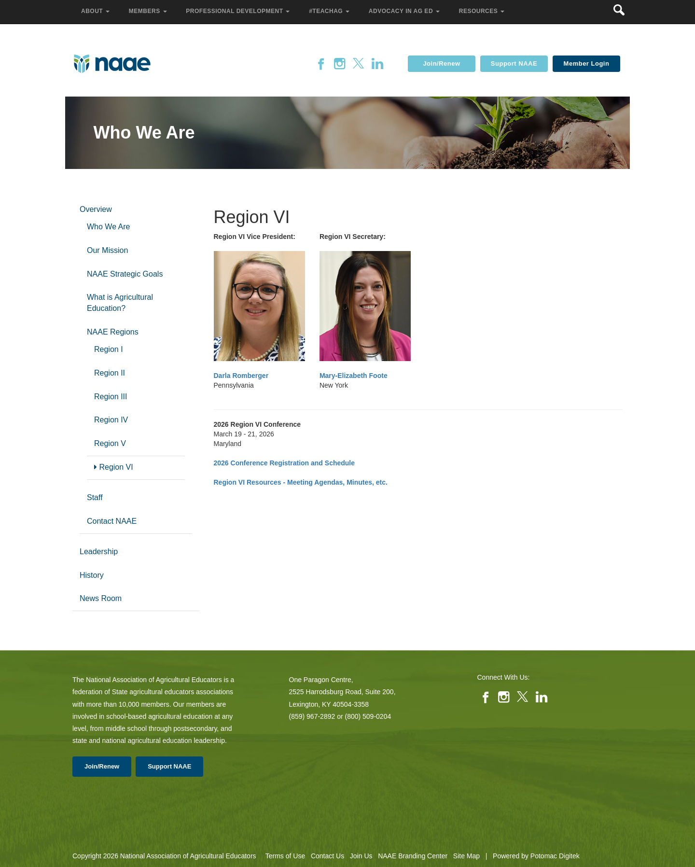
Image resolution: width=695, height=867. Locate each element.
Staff (95, 497)
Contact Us (327, 856)
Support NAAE (514, 63)
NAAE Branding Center (412, 856)
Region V (110, 443)
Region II (109, 373)
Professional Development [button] (239, 11)
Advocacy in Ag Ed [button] (405, 11)
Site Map (466, 856)
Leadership (99, 551)
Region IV (111, 420)
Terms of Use (285, 856)
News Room (101, 598)
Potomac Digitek (555, 856)
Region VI (113, 467)
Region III (110, 396)
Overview (96, 209)
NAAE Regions (113, 332)
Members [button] (149, 11)
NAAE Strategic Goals (125, 274)
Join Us (361, 856)
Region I (108, 349)
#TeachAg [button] (330, 11)
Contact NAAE (112, 521)
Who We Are (108, 227)
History (92, 575)
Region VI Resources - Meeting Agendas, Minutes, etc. (301, 482)
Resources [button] (482, 11)
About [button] (96, 11)
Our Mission (107, 250)
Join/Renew (441, 63)
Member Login (587, 63)
